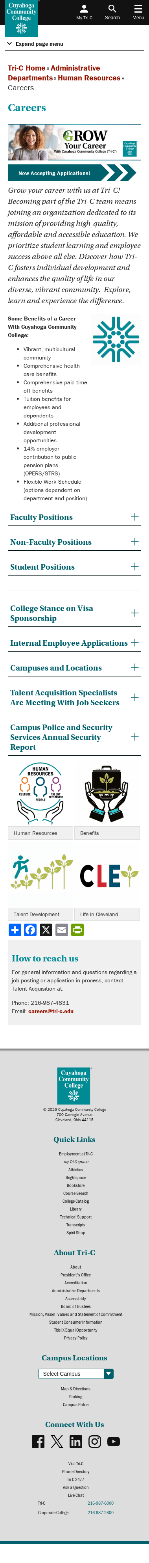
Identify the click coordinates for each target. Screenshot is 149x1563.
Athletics (75, 1169)
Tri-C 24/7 (75, 1479)
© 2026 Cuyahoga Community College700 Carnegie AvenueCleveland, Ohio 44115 (74, 1114)
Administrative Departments (76, 1290)
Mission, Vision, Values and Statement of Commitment (75, 1314)
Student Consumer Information (76, 1322)
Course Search (75, 1193)
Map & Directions (75, 1388)
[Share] (15, 930)
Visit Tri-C (75, 1463)
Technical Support (76, 1216)
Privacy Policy (76, 1337)
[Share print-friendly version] (78, 930)
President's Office (76, 1274)
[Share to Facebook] (31, 930)
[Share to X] (47, 930)
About (75, 1266)
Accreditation (75, 1282)
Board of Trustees (76, 1306)
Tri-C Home (27, 68)
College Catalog (76, 1201)
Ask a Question (76, 1487)
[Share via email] (62, 930)
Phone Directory (76, 1471)
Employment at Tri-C (76, 1153)
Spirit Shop (75, 1232)
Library (76, 1208)
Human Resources (89, 77)
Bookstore (76, 1185)
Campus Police (75, 1404)
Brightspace (76, 1177)
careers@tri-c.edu (51, 1011)
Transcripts (75, 1224)
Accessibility (75, 1298)
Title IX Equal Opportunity (75, 1329)
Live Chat (76, 1495)
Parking (75, 1396)
